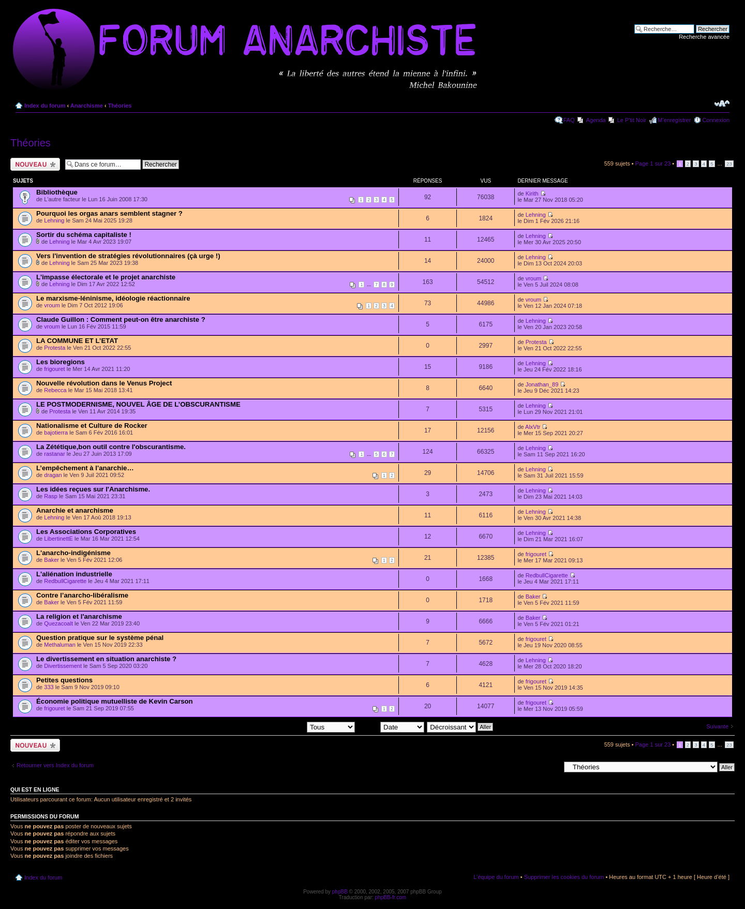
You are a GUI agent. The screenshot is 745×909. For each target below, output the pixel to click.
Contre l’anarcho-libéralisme (82, 595)
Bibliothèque (57, 192)
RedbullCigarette (65, 581)
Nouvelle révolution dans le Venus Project (104, 383)
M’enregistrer (674, 120)
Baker (51, 560)
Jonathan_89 (542, 384)
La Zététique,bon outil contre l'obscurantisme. (111, 447)
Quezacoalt (58, 623)
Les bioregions (60, 362)
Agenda (596, 120)
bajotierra (56, 432)
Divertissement (63, 666)
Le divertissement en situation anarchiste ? (106, 659)
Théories (120, 105)
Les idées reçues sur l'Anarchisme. (93, 489)
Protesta (54, 348)
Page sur (653, 163)
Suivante (717, 726)
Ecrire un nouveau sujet (35, 164)
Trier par (390, 726)
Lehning (54, 220)
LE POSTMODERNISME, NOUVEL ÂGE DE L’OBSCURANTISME (138, 404)
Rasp (50, 496)
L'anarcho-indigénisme (73, 553)
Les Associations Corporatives (86, 531)
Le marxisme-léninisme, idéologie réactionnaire (113, 298)
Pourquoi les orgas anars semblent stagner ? (109, 213)
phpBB (340, 892)
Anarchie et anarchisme (74, 510)
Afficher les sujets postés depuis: (288, 726)
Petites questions (64, 680)
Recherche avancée (704, 37)
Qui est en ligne (34, 789)
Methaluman (60, 645)
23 (729, 164)
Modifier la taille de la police (721, 103)
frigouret (54, 369)
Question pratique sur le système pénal (99, 638)
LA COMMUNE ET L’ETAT (77, 341)
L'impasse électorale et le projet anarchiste (105, 277)
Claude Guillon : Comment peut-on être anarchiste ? (120, 319)
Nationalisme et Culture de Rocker (91, 425)
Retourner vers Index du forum (55, 765)
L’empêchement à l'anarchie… (85, 468)
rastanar (54, 454)
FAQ (569, 120)
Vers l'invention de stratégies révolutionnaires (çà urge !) (128, 256)
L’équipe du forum (495, 877)
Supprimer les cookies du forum (564, 877)
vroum (534, 278)
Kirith (532, 193)
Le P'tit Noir (632, 120)
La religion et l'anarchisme (79, 616)
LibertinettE (58, 538)
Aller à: (551, 767)
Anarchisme (86, 105)
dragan (53, 475)
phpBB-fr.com (391, 897)
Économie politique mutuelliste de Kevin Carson (114, 701)
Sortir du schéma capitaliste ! (83, 235)
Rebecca (55, 390)
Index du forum (44, 105)
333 (48, 687)
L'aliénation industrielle (74, 574)
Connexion (715, 120)
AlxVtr (532, 427)
